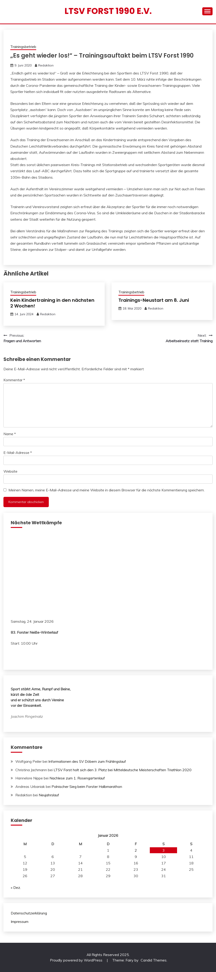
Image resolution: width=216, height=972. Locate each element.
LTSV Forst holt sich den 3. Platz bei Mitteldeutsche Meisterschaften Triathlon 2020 (122, 770)
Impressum (19, 921)
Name (9, 434)
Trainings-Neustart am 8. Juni (153, 300)
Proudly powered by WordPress (76, 960)
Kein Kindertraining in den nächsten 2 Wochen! (52, 303)
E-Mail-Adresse (17, 452)
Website (10, 471)
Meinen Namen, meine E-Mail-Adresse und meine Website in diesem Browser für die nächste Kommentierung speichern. (106, 490)
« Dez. (16, 887)
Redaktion (46, 65)
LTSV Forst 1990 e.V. (108, 11)
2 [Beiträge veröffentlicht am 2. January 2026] (136, 850)
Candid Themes (154, 960)
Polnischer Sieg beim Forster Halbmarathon (87, 786)
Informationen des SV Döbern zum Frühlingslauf (87, 761)
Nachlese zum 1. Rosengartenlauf (77, 778)
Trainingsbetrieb (23, 47)
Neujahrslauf (49, 795)
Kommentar (14, 380)
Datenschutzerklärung (29, 913)
